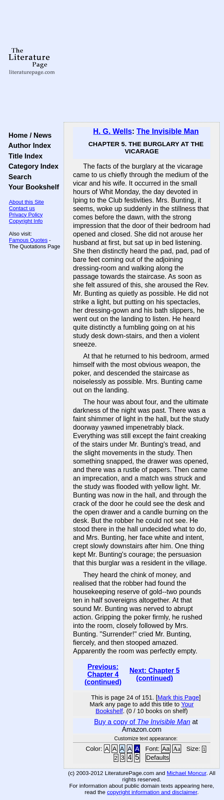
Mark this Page (178, 697)
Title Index (23, 156)
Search (18, 177)
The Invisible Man (168, 131)
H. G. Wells (112, 131)
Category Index (32, 166)
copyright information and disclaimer (152, 792)
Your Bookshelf (32, 187)
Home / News (28, 135)
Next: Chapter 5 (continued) (154, 674)
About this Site (26, 202)
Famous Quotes (28, 240)
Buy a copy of (142, 721)
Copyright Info (26, 221)
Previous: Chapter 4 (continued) (102, 674)
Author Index (28, 145)
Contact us (22, 208)
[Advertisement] (141, 61)
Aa (166, 748)
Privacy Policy (26, 214)
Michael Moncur (186, 773)
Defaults (157, 757)
